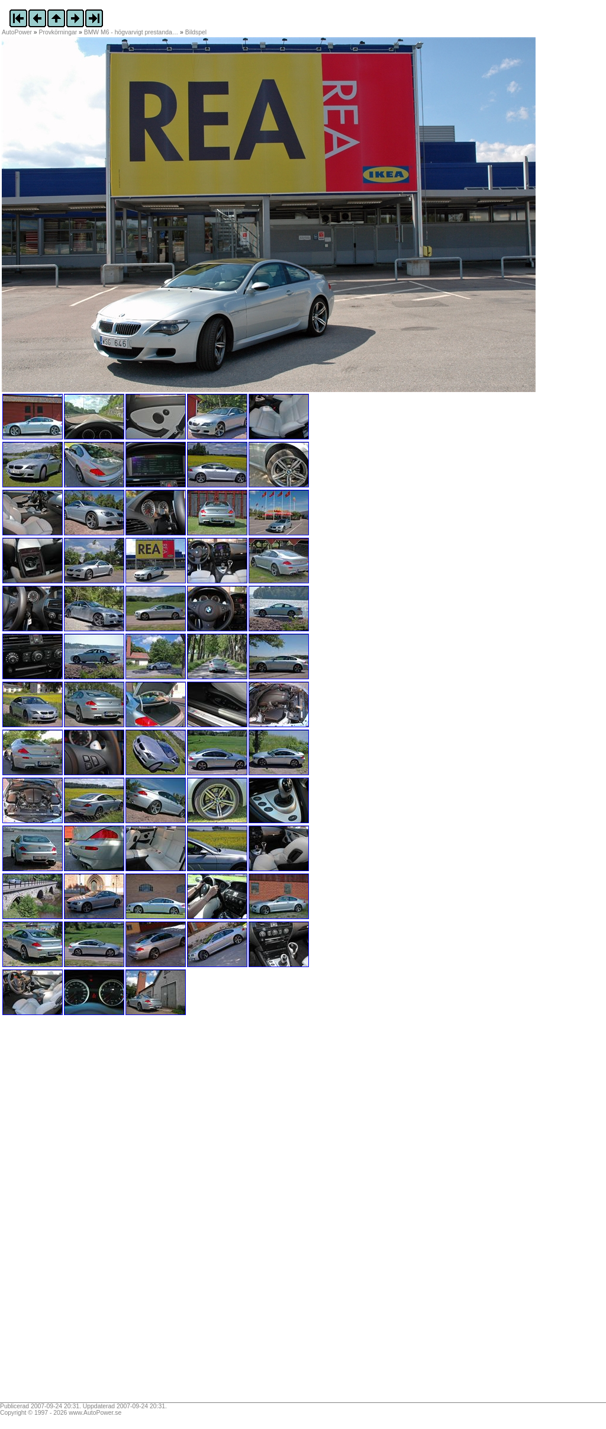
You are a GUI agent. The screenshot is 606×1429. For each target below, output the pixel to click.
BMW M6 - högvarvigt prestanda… (131, 32)
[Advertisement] (75, 1213)
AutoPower (17, 32)
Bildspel (196, 32)
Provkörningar (58, 32)
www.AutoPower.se (95, 1412)
